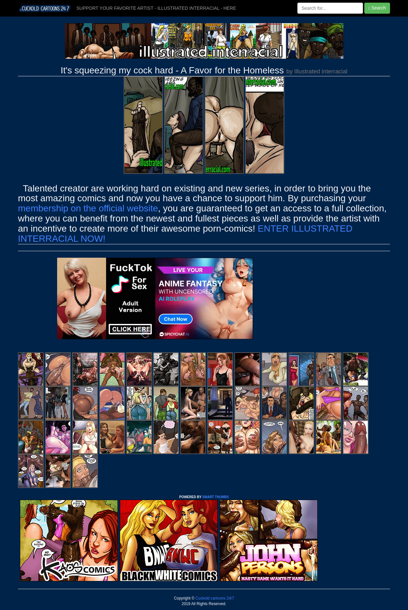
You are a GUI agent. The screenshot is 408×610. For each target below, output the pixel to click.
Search (377, 8)
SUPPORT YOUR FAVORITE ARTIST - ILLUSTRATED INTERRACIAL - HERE (156, 8)
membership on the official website (88, 208)
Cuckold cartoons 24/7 (214, 598)
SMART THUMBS (215, 497)
